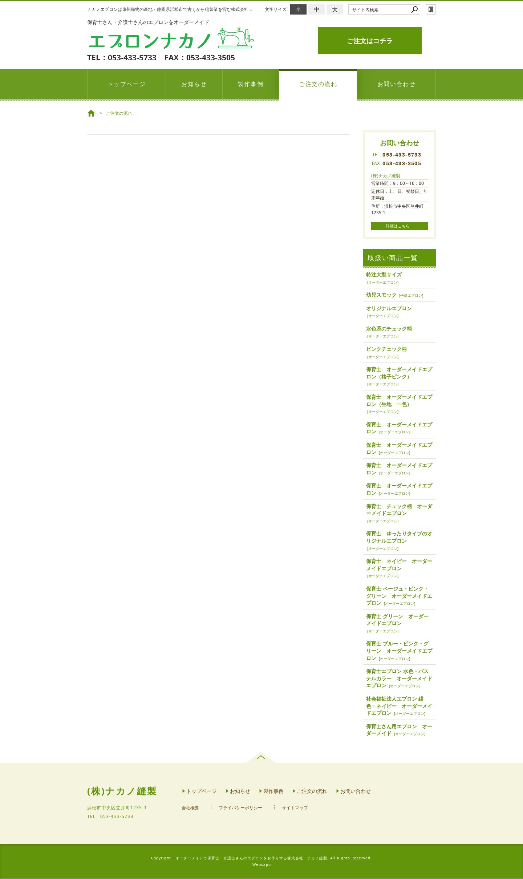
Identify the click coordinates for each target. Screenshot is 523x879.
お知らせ (194, 84)
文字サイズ (276, 9)
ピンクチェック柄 (386, 349)
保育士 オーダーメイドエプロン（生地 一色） (399, 401)
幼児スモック (381, 295)
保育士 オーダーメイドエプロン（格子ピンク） (399, 373)
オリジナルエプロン (389, 308)
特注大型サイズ (384, 275)
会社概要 (190, 808)
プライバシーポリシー (240, 808)
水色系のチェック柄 (389, 329)
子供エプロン (411, 296)
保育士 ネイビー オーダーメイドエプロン (399, 565)
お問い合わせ (396, 84)
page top (261, 758)
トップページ (127, 84)
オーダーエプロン (382, 282)
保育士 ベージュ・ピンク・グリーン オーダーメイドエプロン (399, 596)
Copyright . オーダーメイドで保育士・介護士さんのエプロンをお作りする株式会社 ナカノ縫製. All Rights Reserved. (261, 858)
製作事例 (250, 84)
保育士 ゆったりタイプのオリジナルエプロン (399, 538)
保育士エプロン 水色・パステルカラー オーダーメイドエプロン (399, 678)
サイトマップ (295, 808)
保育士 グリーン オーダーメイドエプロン (397, 620)
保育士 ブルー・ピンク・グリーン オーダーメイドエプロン (399, 651)
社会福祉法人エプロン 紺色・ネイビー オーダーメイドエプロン (399, 706)
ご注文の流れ (318, 84)
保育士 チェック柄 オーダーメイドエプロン (399, 510)
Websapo (261, 865)
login (431, 9)
